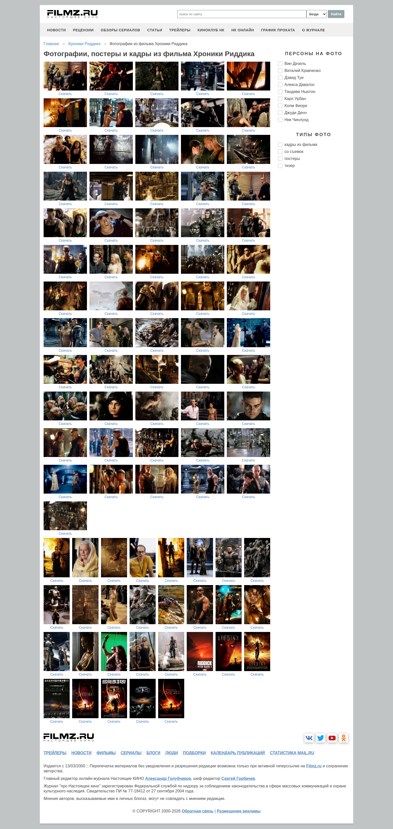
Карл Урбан (295, 99)
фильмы (106, 753)
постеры (292, 158)
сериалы (131, 753)
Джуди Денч (295, 113)
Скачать (65, 94)
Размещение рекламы (239, 811)
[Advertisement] (315, 255)
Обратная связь (198, 811)
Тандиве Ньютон (299, 91)
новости (56, 30)
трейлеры (179, 30)
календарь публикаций (238, 753)
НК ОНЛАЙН (242, 30)
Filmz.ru (313, 766)
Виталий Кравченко (302, 70)
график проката (278, 30)
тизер (289, 165)
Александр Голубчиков (168, 778)
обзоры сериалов (120, 30)
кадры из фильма (300, 144)
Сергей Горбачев (238, 778)
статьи (154, 30)
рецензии (83, 30)
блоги (153, 753)
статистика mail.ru (292, 753)
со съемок (293, 151)
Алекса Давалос (299, 84)
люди (171, 753)
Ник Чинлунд (296, 120)
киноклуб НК (211, 30)
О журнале (313, 30)
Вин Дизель (295, 63)
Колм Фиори (295, 106)
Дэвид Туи (294, 77)
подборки (194, 753)
